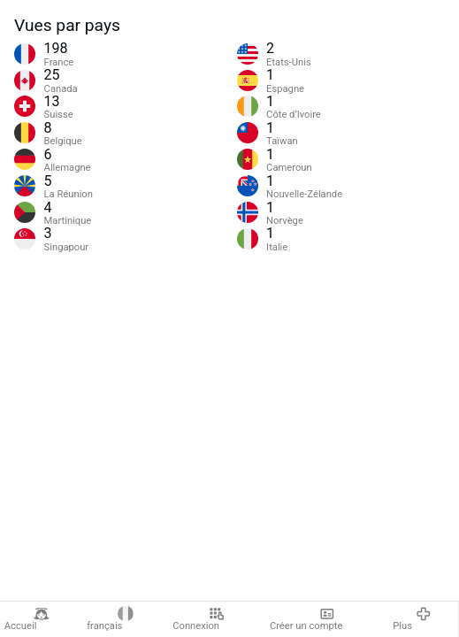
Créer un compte (306, 619)
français (110, 619)
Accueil (27, 619)
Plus (412, 619)
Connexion (198, 619)
